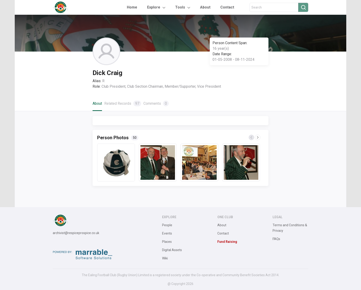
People (167, 225)
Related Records (122, 103)
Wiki (165, 258)
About (205, 7)
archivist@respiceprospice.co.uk (76, 233)
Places (167, 242)
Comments (156, 103)
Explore (153, 7)
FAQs (276, 239)
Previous (252, 138)
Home (132, 7)
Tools (180, 7)
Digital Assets (172, 250)
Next (258, 138)
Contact (227, 7)
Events (167, 233)
